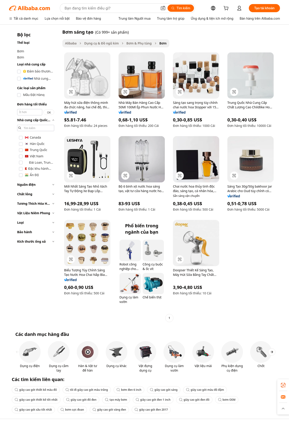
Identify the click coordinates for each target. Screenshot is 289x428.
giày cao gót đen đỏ (194, 400)
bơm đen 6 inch (129, 390)
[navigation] (34, 175)
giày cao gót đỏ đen (81, 400)
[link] (283, 385)
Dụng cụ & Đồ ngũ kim (101, 43)
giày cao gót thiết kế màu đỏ (36, 390)
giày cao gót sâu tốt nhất (33, 410)
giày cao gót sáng (163, 390)
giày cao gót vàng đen (109, 410)
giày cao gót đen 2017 (151, 410)
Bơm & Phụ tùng (139, 43)
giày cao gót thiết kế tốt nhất (36, 400)
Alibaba (71, 43)
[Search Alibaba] (111, 8)
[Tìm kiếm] (181, 8)
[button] (163, 8)
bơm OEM (226, 400)
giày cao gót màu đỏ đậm (205, 390)
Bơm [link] (163, 43)
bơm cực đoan (72, 410)
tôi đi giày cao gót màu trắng (86, 390)
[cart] (227, 9)
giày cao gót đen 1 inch (153, 400)
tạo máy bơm (116, 400)
